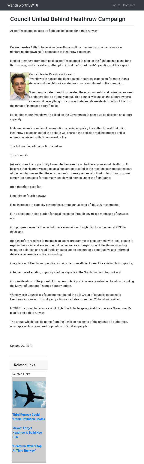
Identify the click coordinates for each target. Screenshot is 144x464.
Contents (129, 5)
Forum (116, 5)
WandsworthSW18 (22, 5)
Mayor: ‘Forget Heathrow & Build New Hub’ (27, 432)
